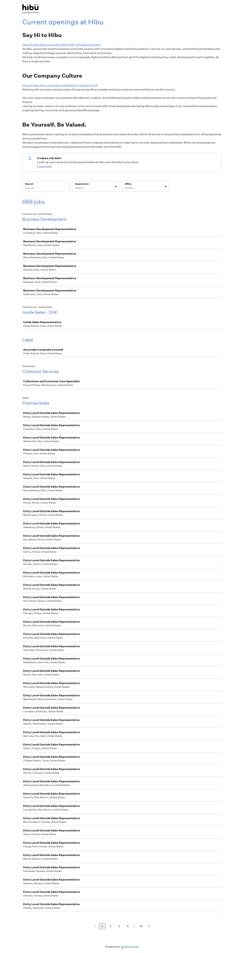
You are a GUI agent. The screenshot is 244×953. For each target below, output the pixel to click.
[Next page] (148, 926)
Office (128, 183)
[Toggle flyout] (116, 187)
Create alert (44, 166)
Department (82, 183)
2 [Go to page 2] (110, 926)
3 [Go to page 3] (119, 926)
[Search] (45, 188)
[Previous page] (95, 926)
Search (29, 183)
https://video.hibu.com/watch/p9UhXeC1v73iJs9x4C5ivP (60, 85)
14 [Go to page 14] (141, 926)
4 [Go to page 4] (128, 926)
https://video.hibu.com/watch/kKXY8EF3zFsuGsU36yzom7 (61, 44)
